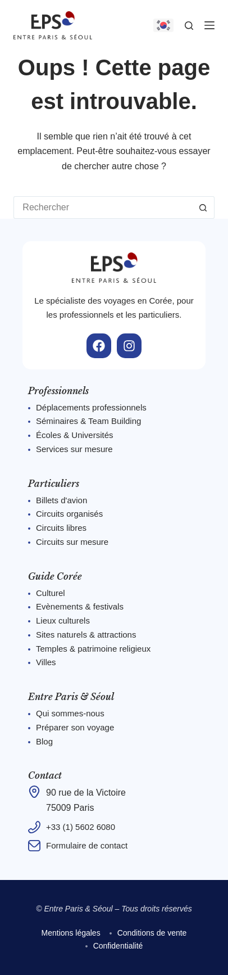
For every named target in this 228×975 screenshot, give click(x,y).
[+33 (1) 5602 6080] (34, 827)
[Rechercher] (189, 25)
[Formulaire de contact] (34, 845)
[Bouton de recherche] (203, 207)
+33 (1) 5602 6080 (80, 827)
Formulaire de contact (86, 845)
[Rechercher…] (102, 207)
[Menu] (209, 25)
